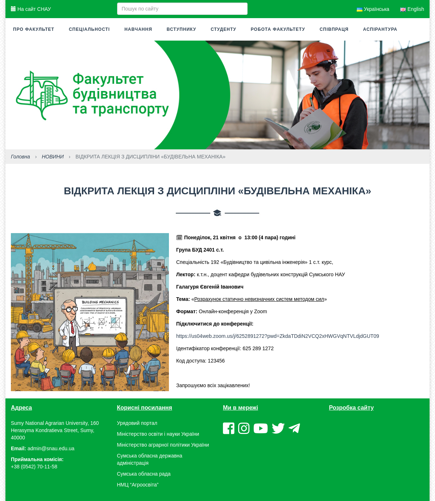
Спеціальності (89, 29)
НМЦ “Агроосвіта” (138, 485)
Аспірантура (380, 29)
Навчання (138, 29)
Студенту (223, 29)
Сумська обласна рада (144, 474)
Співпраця (334, 29)
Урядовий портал (137, 423)
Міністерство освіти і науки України (158, 434)
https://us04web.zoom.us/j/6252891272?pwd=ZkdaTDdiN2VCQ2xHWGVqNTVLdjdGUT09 (277, 336)
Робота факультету (278, 29)
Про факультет (33, 29)
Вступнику (181, 29)
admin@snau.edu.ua (51, 448)
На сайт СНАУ (31, 9)
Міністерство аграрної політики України (163, 445)
